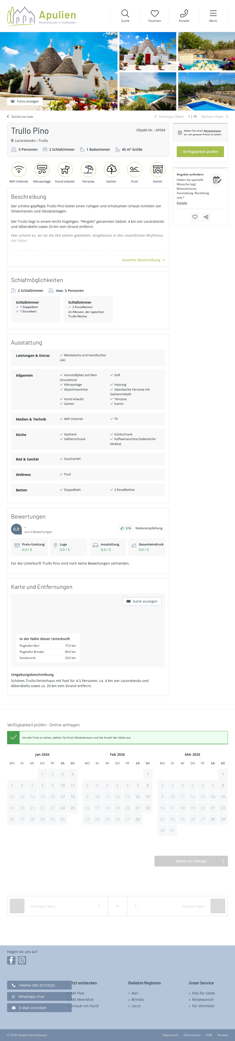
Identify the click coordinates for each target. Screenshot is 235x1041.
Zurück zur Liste (22, 116)
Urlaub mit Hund (85, 1006)
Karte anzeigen (145, 601)
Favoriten (154, 21)
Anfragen (216, 179)
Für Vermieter (203, 1006)
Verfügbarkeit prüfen (200, 151)
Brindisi (138, 999)
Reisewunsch (203, 999)
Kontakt (184, 21)
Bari (135, 993)
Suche (125, 21)
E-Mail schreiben (33, 1007)
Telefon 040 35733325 (37, 985)
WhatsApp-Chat (31, 996)
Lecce (136, 1006)
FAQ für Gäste (203, 993)
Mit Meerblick (82, 999)
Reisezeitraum (212, 130)
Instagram (22, 960)
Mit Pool (77, 993)
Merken (194, 217)
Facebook (11, 960)
